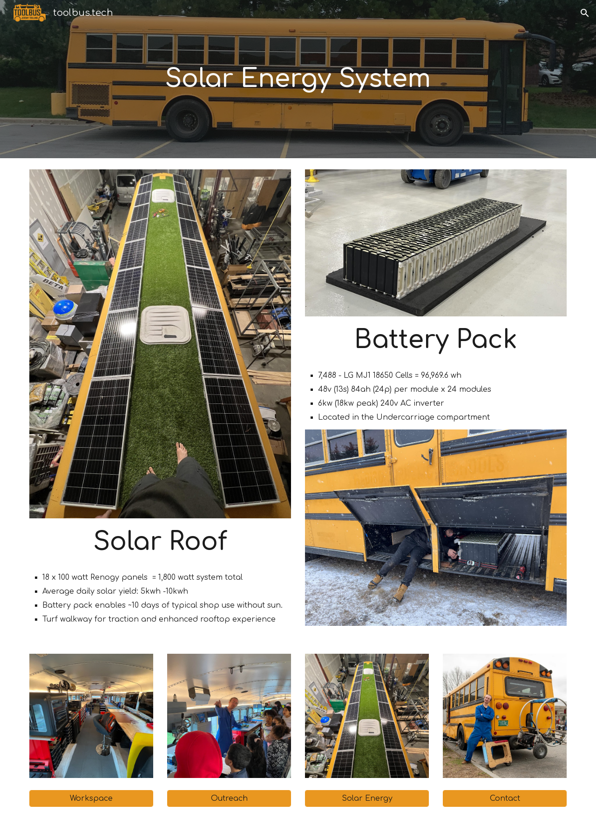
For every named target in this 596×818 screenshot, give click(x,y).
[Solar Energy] (366, 798)
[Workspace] (91, 798)
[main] (298, 79)
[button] (585, 13)
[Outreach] (229, 798)
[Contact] (504, 798)
